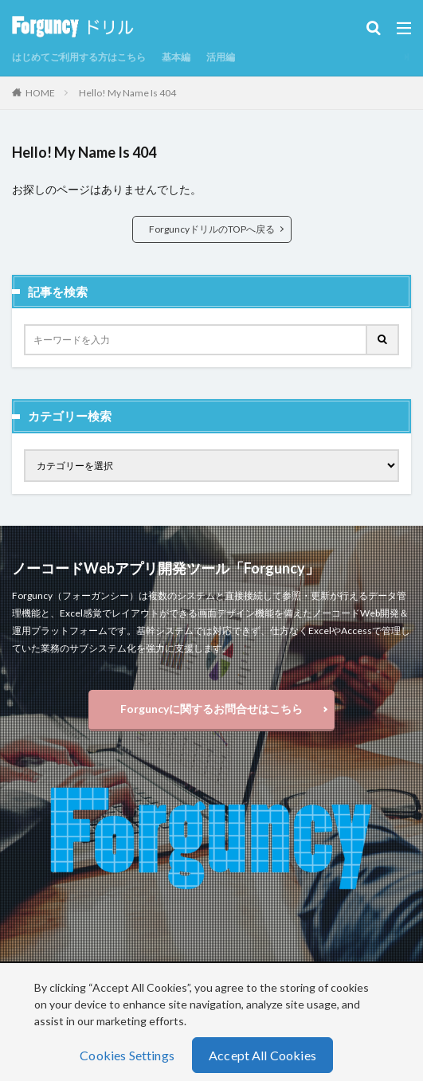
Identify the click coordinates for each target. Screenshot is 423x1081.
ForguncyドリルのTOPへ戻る (212, 229)
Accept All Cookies (262, 1055)
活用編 (220, 57)
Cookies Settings (127, 1055)
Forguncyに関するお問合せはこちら (211, 708)
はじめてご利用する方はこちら (79, 57)
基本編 (176, 57)
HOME (40, 93)
